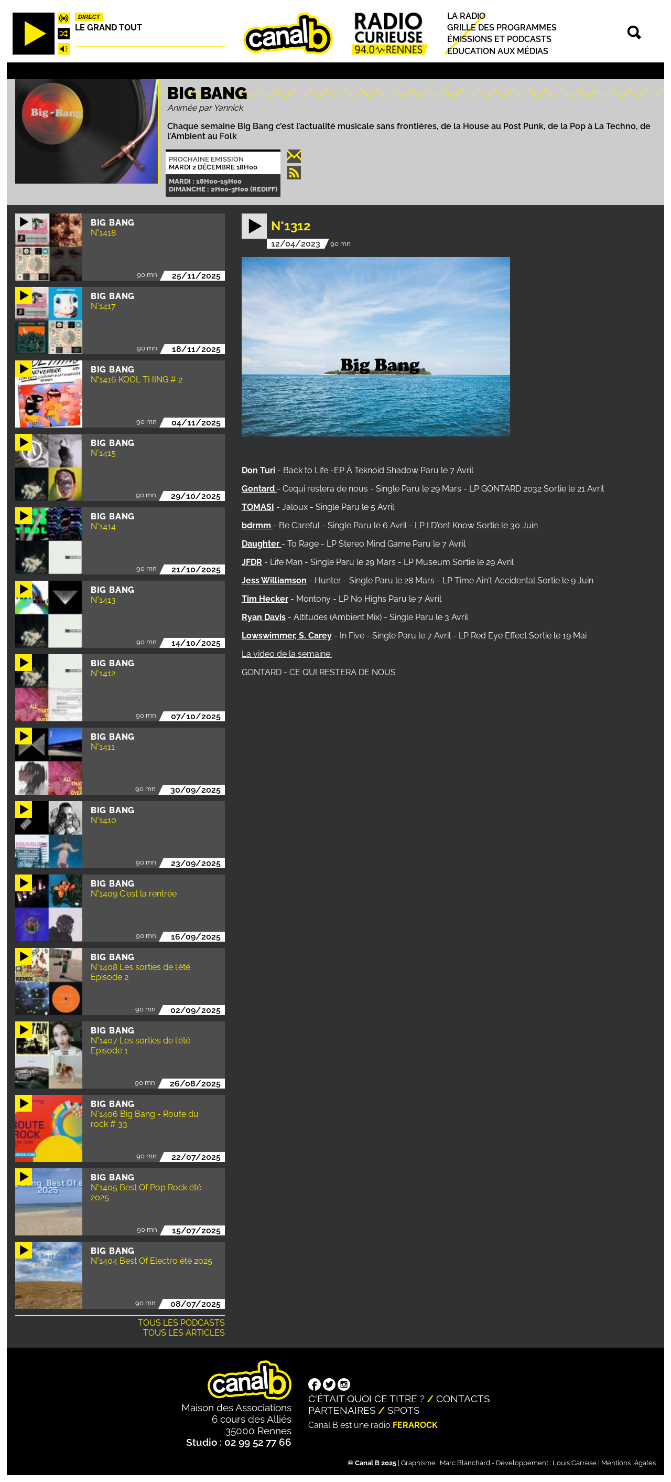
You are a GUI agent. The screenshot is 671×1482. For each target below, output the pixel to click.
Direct (89, 17)
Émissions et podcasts (499, 40)
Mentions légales (628, 1463)
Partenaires (342, 1410)
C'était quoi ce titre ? (366, 1398)
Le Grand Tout (108, 28)
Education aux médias (497, 51)
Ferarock (415, 1425)
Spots (403, 1410)
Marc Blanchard (465, 1463)
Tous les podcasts (181, 1323)
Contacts (463, 1398)
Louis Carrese (575, 1463)
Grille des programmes (502, 28)
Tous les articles (184, 1333)
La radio (466, 16)
